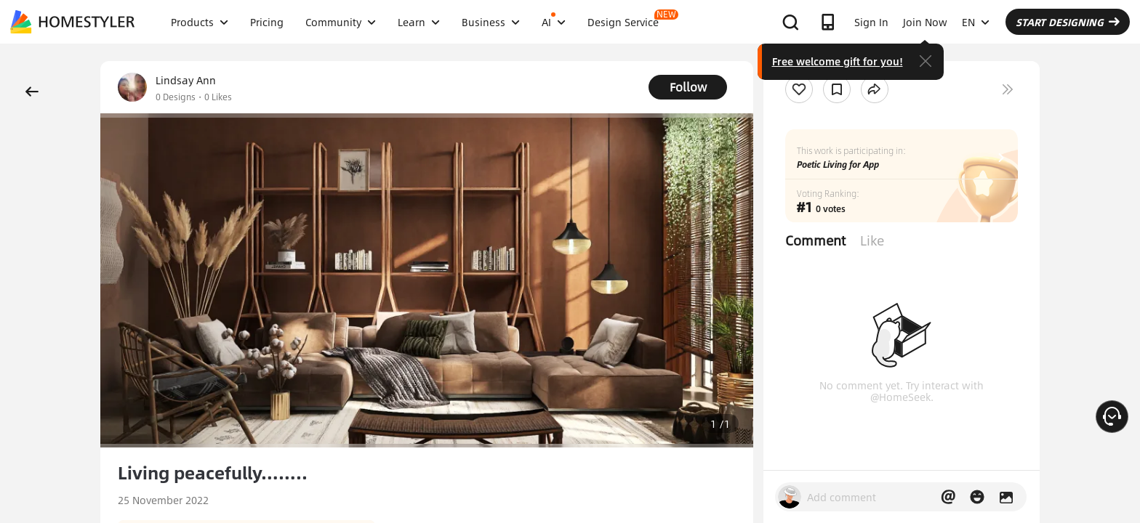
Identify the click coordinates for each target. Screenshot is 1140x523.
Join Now (925, 22)
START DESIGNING (1068, 22)
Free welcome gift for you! (837, 61)
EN (976, 22)
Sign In (871, 22)
